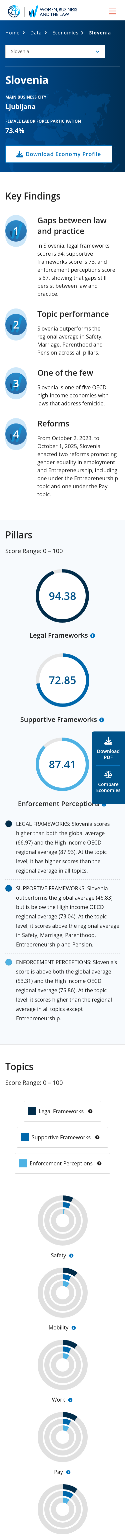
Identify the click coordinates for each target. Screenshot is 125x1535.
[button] (55, 51)
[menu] (112, 10)
